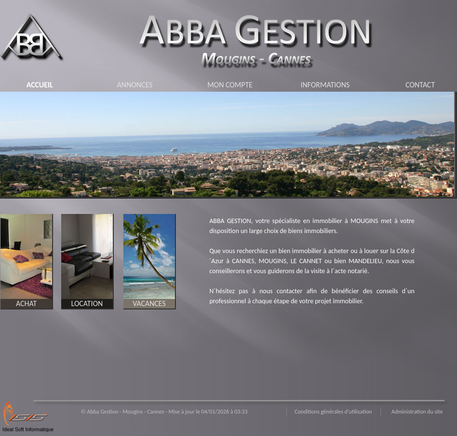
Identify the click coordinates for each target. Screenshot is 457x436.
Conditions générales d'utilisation (333, 411)
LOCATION (87, 303)
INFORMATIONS (325, 84)
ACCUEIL (39, 84)
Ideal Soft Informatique (28, 429)
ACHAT (26, 303)
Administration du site (417, 411)
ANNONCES (134, 84)
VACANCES (148, 303)
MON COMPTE (230, 84)
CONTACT (420, 84)
